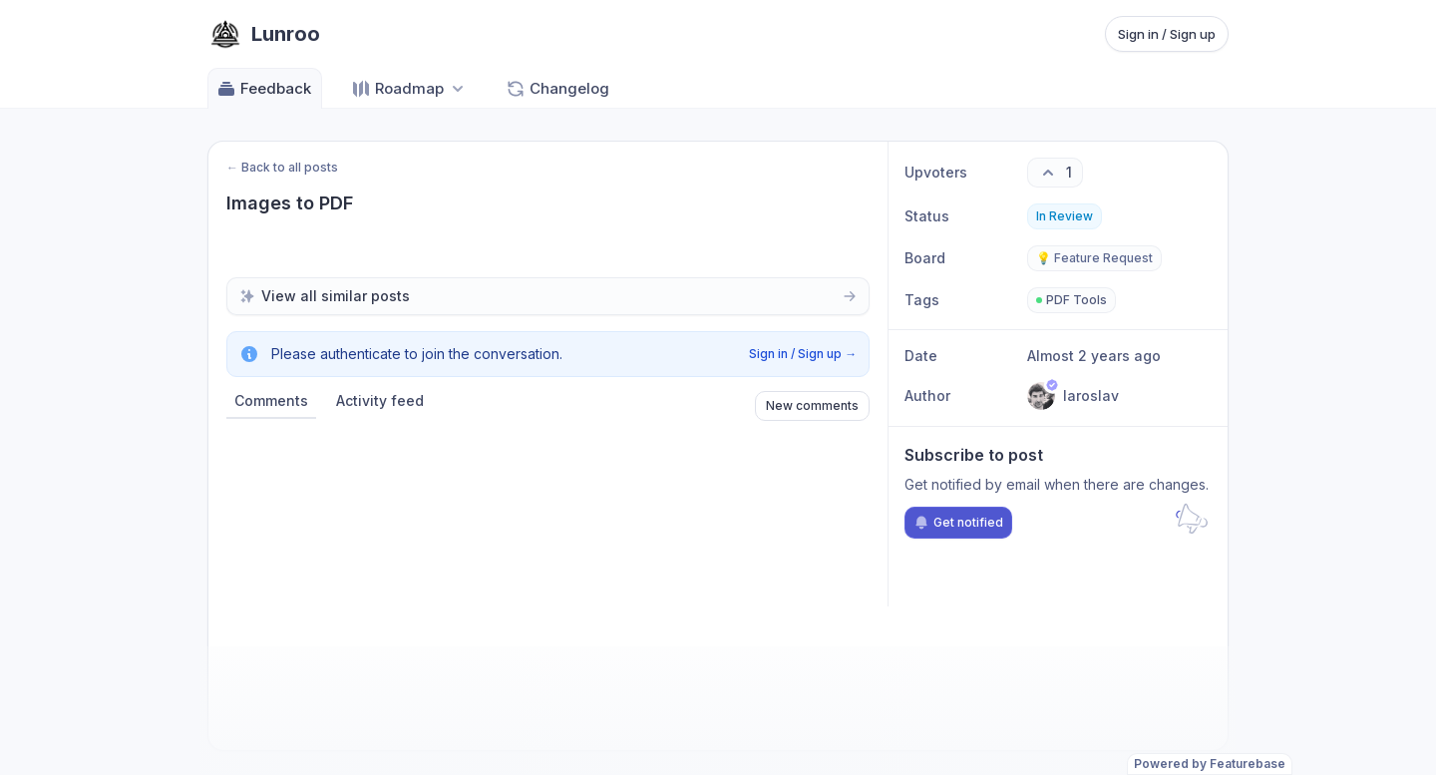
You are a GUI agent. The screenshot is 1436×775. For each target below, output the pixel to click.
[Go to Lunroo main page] (263, 34)
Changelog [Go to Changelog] (557, 89)
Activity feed (380, 400)
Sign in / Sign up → (803, 353)
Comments (271, 400)
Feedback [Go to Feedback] (263, 89)
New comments (812, 405)
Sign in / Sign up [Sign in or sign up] (1167, 34)
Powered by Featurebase (1209, 763)
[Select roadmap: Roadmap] (409, 88)
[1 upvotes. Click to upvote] (1055, 173)
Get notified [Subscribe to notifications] (958, 523)
